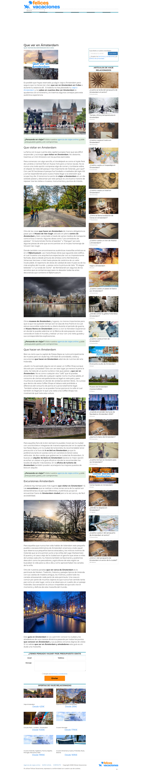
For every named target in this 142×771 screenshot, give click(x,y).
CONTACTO (57, 765)
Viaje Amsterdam (29, 704)
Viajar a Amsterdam (97, 266)
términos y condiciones (59, 674)
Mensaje (29, 663)
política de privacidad (96, 58)
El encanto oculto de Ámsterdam (103, 364)
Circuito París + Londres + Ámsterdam (36, 727)
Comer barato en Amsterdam (101, 485)
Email (30, 658)
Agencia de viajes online (32, 765)
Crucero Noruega (61, 727)
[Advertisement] (71, 28)
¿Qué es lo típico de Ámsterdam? (103, 437)
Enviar (54, 678)
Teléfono (61, 658)
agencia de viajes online (68, 139)
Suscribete (112, 53)
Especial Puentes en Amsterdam (66, 704)
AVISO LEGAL (46, 765)
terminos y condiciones (106, 56)
